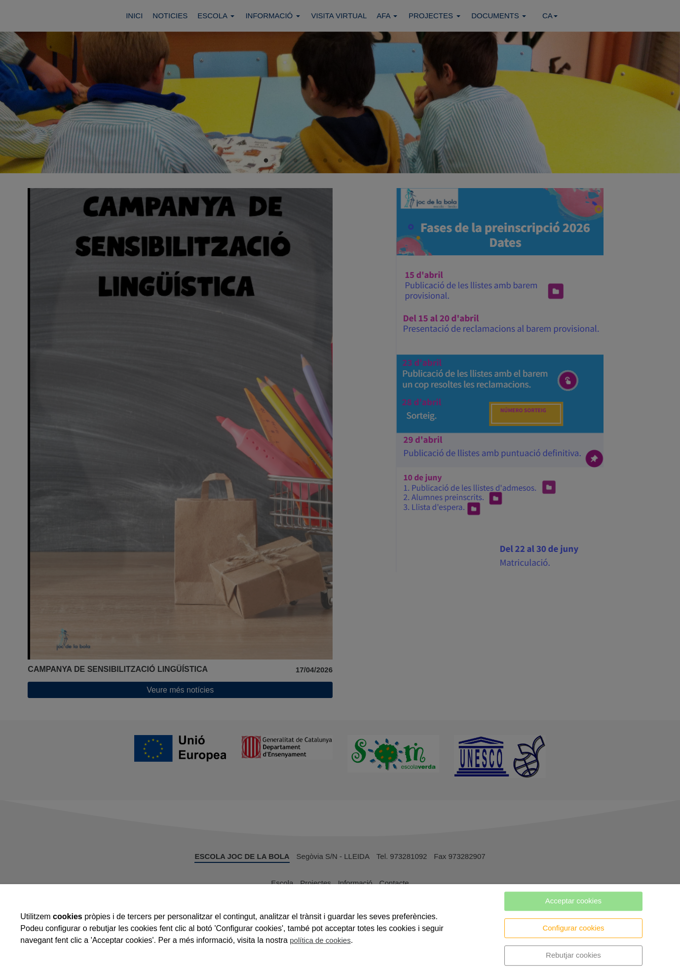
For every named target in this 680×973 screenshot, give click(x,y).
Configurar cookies (573, 928)
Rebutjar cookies (573, 955)
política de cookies (320, 940)
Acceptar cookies (573, 900)
